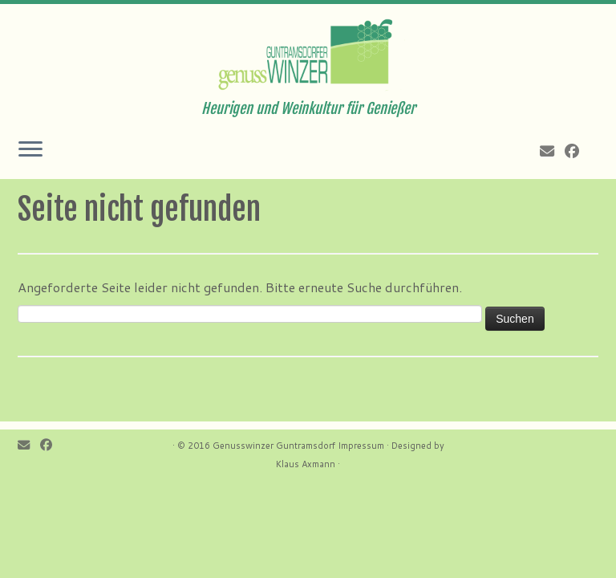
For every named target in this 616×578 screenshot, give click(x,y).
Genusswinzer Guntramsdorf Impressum (298, 445)
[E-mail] (552, 150)
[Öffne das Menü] (30, 150)
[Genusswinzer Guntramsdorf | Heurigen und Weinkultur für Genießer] (308, 52)
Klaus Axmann (305, 464)
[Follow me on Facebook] (577, 150)
